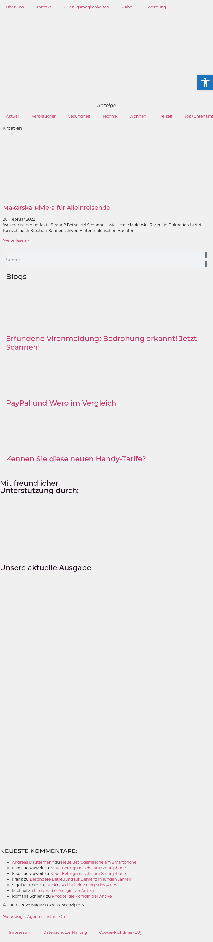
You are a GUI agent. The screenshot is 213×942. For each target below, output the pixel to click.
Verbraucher (44, 116)
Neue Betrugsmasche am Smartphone (98, 862)
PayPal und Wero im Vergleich (61, 403)
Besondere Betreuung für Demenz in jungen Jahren (80, 879)
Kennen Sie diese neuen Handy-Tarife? (76, 458)
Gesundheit (79, 116)
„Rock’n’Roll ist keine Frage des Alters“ (81, 884)
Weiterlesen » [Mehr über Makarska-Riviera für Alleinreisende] (16, 240)
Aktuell (13, 116)
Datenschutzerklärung (65, 932)
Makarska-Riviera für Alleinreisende (56, 207)
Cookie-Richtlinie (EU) (120, 932)
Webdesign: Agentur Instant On (34, 916)
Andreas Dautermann (33, 862)
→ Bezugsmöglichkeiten (86, 6)
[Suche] (206, 259)
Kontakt (43, 6)
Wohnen (138, 116)
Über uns (15, 6)
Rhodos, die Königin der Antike (64, 890)
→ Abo (127, 6)
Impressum (20, 932)
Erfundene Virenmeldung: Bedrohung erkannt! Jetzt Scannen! (101, 342)
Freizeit (165, 116)
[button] (205, 82)
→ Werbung (155, 6)
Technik (110, 116)
